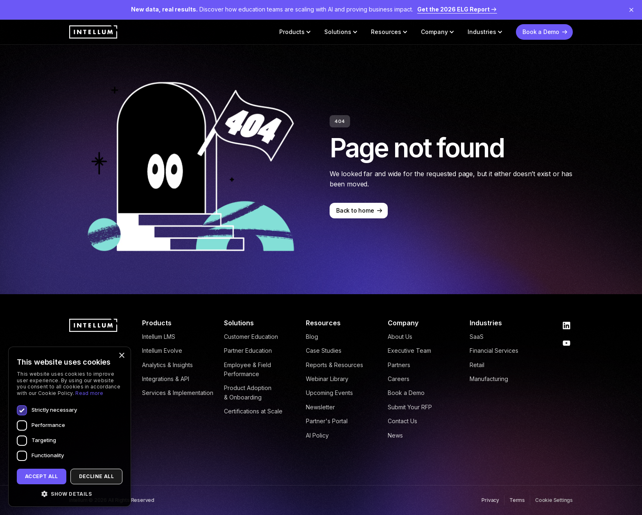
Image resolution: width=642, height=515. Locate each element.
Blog (312, 336)
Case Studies (323, 350)
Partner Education (248, 350)
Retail (477, 364)
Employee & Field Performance (247, 369)
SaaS (477, 336)
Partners (399, 364)
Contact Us (402, 420)
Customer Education (251, 336)
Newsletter (320, 407)
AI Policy (317, 435)
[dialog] (69, 427)
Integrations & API (165, 378)
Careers (398, 378)
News (395, 435)
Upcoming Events (329, 392)
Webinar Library (327, 378)
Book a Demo (406, 392)
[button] (295, 32)
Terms (517, 500)
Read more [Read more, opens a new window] (89, 393)
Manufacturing (489, 378)
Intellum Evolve (162, 350)
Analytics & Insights (167, 364)
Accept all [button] (41, 476)
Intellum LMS (158, 336)
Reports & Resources (334, 364)
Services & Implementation (177, 392)
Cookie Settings (554, 500)
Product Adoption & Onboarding (247, 392)
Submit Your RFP (410, 407)
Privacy (490, 500)
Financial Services (494, 350)
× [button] (121, 356)
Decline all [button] (96, 476)
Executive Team (409, 350)
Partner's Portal (327, 420)
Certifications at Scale (253, 411)
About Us (400, 336)
